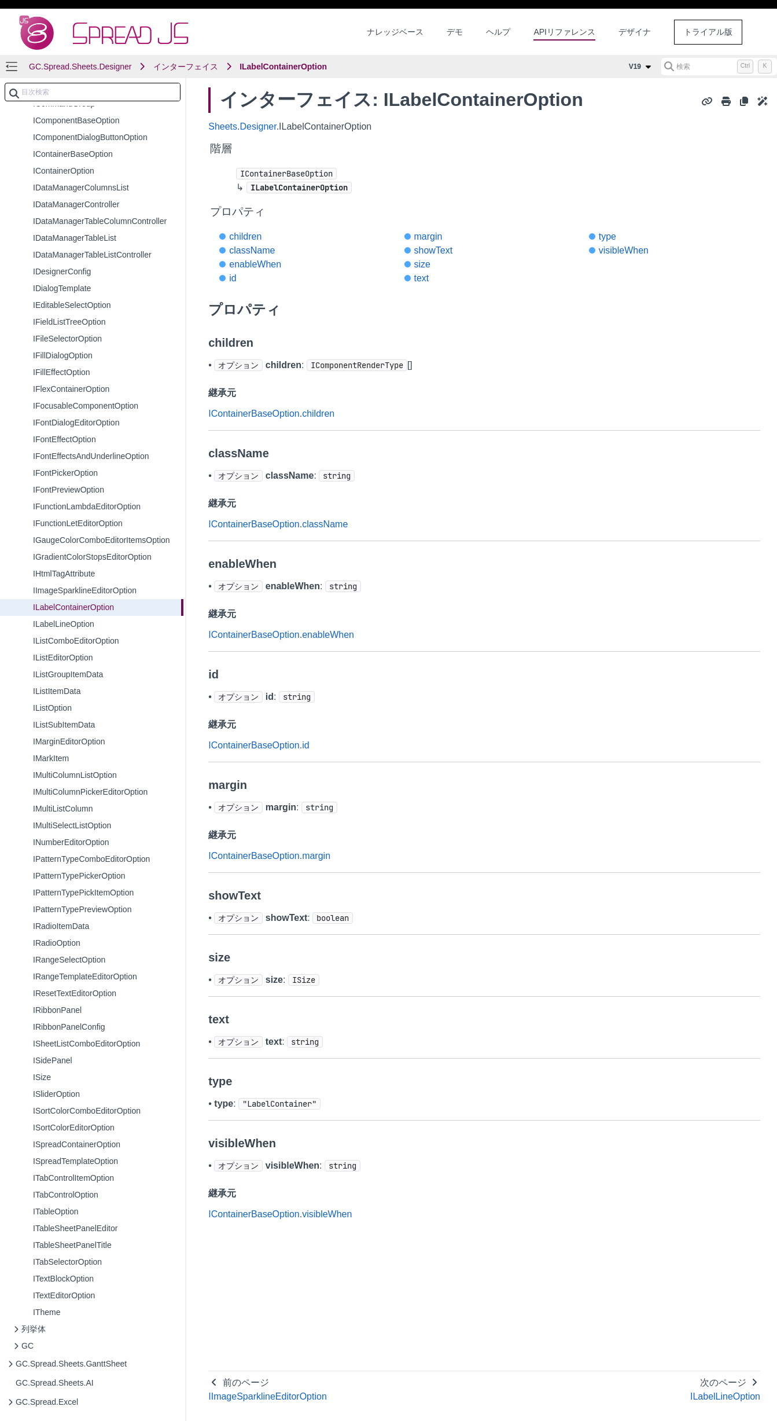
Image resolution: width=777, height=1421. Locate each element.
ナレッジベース (395, 31)
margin (428, 236)
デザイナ (634, 31)
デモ (455, 31)
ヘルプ (498, 31)
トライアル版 (708, 31)
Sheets (222, 126)
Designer (258, 126)
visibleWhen (624, 250)
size (422, 264)
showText (433, 250)
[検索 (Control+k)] (719, 66)
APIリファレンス (564, 31)
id (232, 278)
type (607, 236)
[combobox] (93, 92)
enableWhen (255, 264)
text (421, 278)
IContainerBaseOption (253, 413)
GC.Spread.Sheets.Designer (80, 66)
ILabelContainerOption (283, 66)
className (252, 250)
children (245, 236)
